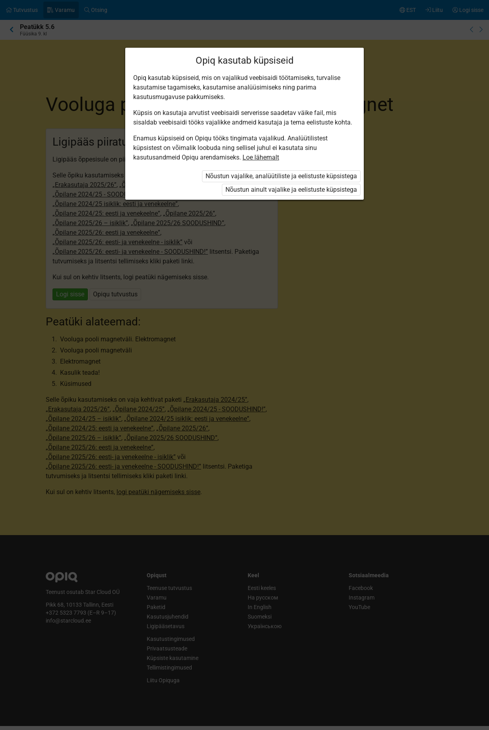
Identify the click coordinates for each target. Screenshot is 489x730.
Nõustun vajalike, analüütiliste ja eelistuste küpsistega (281, 176)
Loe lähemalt (261, 157)
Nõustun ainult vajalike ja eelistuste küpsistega (291, 189)
